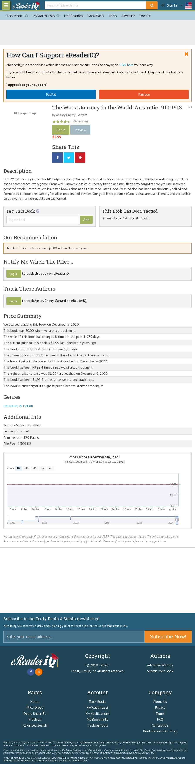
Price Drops (35, 707)
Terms (160, 713)
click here (49, 760)
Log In (14, 274)
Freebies (35, 719)
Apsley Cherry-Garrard (71, 115)
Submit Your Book (160, 671)
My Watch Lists (47, 15)
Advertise (128, 16)
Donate (145, 16)
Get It (60, 130)
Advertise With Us (160, 665)
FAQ (160, 719)
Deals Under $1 (35, 713)
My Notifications (97, 713)
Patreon (144, 94)
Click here (126, 65)
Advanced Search (35, 725)
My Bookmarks (97, 719)
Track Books (18, 15)
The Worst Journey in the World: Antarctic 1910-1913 (117, 107)
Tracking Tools (97, 725)
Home (34, 701)
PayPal (51, 94)
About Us (160, 701)
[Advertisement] (97, 32)
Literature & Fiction (18, 405)
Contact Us (160, 725)
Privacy (160, 707)
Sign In (169, 5)
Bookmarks (96, 16)
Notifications (73, 16)
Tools (113, 16)
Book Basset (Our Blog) (160, 731)
